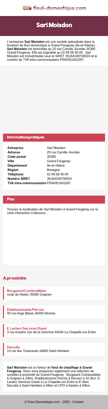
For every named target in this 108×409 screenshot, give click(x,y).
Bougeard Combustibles (26, 291)
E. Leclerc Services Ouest (27, 328)
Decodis (13, 347)
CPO (61, 385)
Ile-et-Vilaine (85, 45)
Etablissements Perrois (25, 310)
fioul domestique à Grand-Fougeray (49, 45)
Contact (78, 402)
